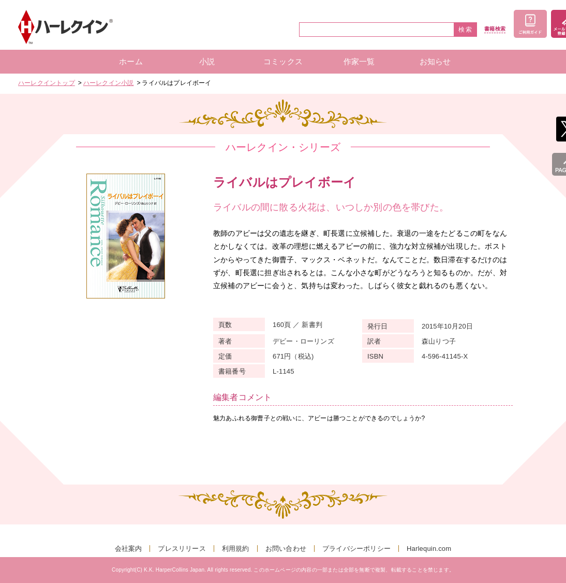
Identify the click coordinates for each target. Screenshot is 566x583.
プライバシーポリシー (356, 548)
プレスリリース (181, 548)
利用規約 (235, 548)
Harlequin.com (429, 548)
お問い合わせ (285, 548)
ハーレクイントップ (46, 83)
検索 (465, 29)
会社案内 (128, 548)
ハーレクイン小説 (108, 83)
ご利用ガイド (530, 24)
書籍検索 (494, 29)
